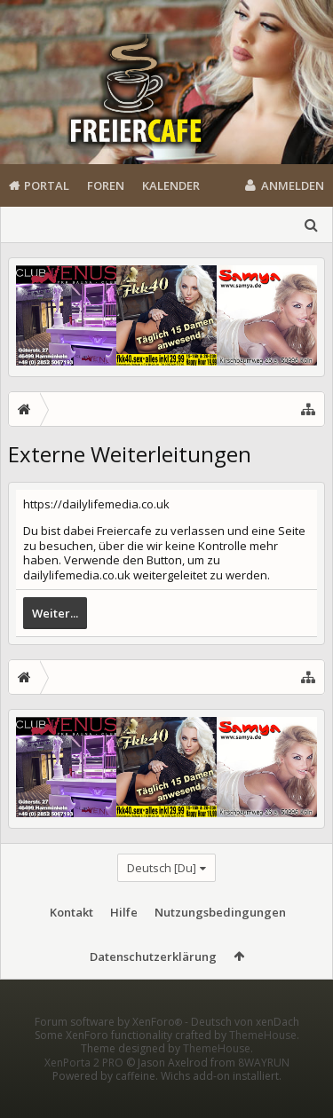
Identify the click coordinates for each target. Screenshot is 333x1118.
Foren (105, 185)
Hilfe (124, 912)
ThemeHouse (263, 1063)
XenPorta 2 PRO (83, 1090)
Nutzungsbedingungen (220, 912)
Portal (46, 185)
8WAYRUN (263, 1090)
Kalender (171, 185)
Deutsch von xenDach (245, 1050)
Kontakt (71, 912)
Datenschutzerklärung (153, 956)
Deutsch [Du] (161, 868)
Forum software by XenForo (110, 1050)
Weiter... (55, 613)
